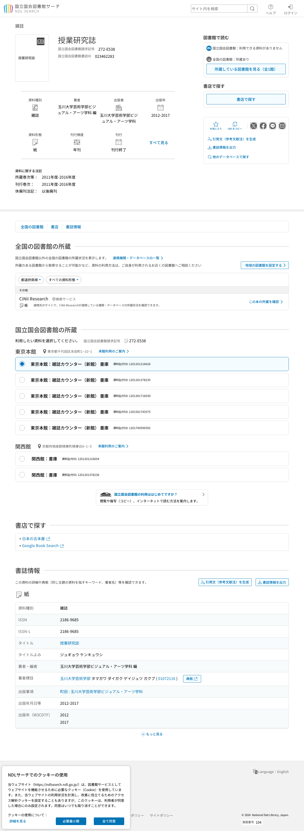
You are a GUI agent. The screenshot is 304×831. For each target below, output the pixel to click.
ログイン (290, 9)
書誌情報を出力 (221, 147)
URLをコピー (235, 125)
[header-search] (224, 9)
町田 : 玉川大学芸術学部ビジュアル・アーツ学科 (101, 691)
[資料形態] (63, 280)
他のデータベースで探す (228, 156)
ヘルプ (271, 9)
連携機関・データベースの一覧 (139, 258)
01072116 (166, 678)
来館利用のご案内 (115, 351)
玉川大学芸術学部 (75, 678)
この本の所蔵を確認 (267, 302)
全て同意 (109, 821)
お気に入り (216, 125)
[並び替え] (31, 280)
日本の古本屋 (36, 538)
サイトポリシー (161, 815)
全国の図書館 (32, 227)
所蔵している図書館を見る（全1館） (246, 69)
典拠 (192, 678)
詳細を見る (18, 821)
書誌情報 (73, 227)
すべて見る (158, 142)
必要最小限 (71, 821)
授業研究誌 (69, 643)
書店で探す (246, 99)
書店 (54, 227)
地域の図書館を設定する (266, 265)
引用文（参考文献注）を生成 (231, 139)
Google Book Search (43, 545)
